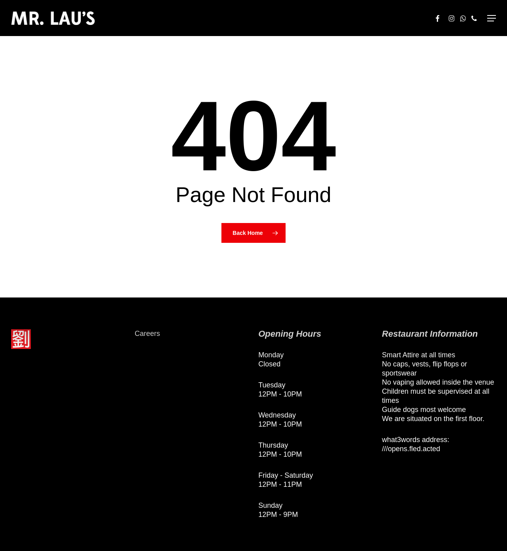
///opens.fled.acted (411, 449)
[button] (491, 18)
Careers (147, 333)
